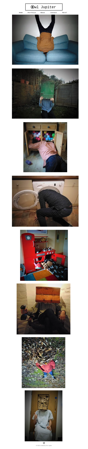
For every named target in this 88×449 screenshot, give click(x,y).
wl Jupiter (45, 7)
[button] (31, 12)
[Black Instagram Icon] (44, 443)
